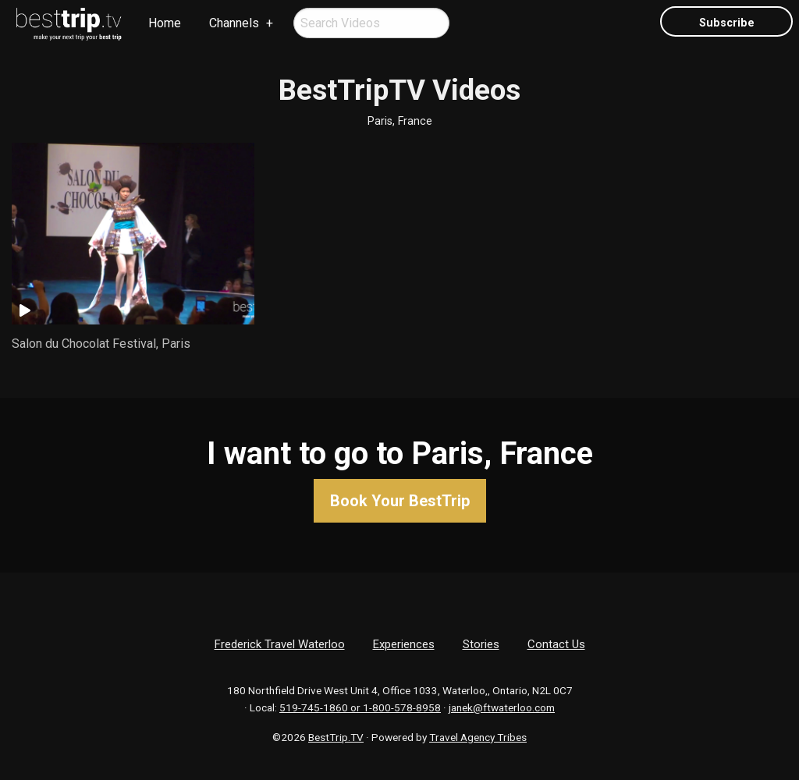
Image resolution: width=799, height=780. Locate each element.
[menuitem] (69, 24)
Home (164, 23)
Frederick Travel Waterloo (280, 644)
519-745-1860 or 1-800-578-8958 (360, 707)
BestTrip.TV (336, 737)
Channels (234, 23)
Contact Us (556, 644)
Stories (481, 644)
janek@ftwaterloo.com (502, 707)
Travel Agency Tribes (478, 737)
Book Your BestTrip (400, 500)
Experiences (404, 644)
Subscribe (727, 23)
